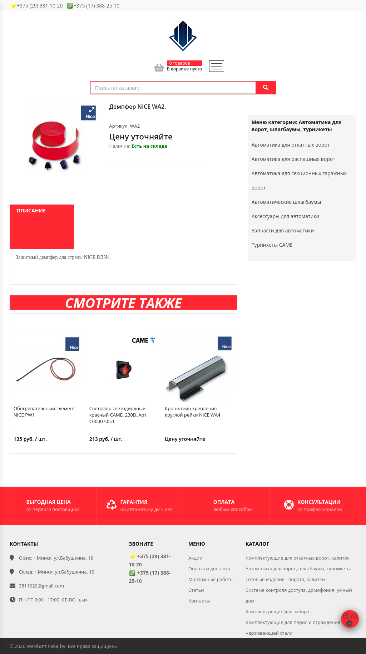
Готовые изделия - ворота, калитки (285, 579)
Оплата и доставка (209, 568)
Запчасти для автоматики (283, 230)
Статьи (196, 590)
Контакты (199, 601)
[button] (92, 109)
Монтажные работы (210, 579)
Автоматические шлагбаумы (286, 201)
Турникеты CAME (272, 244)
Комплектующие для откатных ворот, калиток (298, 558)
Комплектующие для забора (278, 611)
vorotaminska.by (45, 646)
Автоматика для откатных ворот (291, 144)
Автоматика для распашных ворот (293, 159)
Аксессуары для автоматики (286, 216)
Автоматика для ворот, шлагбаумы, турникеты (298, 568)
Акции (195, 558)
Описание (31, 210)
